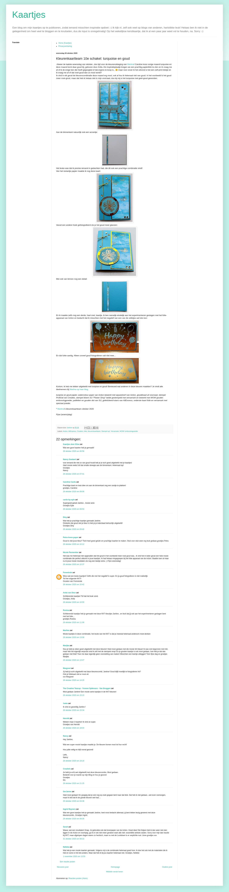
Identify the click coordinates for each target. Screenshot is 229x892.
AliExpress (72, 431)
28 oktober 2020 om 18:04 (73, 728)
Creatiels (67, 769)
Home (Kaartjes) (65, 43)
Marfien (66, 630)
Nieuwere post (63, 867)
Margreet (67, 668)
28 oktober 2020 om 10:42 (73, 584)
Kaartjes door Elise (71, 444)
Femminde (67, 572)
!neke (65, 703)
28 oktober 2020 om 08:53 (73, 509)
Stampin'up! (105, 431)
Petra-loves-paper (70, 537)
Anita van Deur (69, 593)
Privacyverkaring (65, 46)
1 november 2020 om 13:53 (74, 856)
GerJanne (67, 792)
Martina (130, 64)
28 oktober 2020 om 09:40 (73, 529)
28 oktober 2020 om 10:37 (73, 564)
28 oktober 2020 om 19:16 (73, 761)
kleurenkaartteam (94, 431)
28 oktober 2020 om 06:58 (73, 451)
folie (85, 431)
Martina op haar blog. (79, 389)
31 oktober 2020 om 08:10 (73, 839)
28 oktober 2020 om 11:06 (73, 622)
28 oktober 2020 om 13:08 (73, 637)
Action (65, 431)
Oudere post (167, 867)
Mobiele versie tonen (114, 872)
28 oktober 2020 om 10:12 (73, 544)
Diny (65, 517)
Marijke (66, 645)
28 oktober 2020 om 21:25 (73, 783)
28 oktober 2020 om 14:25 (73, 680)
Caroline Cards (69, 482)
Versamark (115, 431)
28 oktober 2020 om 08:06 (73, 491)
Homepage (115, 867)
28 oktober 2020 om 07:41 (73, 474)
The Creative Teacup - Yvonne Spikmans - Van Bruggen (87, 688)
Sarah (65, 827)
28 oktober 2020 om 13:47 (73, 660)
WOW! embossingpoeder (129, 431)
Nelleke (66, 847)
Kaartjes (28, 15)
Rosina (66, 610)
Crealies (80, 431)
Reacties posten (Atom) (78, 878)
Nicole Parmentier (70, 552)
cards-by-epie (69, 500)
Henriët (66, 718)
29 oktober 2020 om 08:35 (73, 819)
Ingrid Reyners (69, 809)
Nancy (65, 736)
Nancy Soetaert (69, 459)
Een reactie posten (67, 862)
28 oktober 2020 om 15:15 (73, 695)
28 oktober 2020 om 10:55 (73, 602)
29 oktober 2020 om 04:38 (73, 801)
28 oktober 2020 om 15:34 (73, 710)
